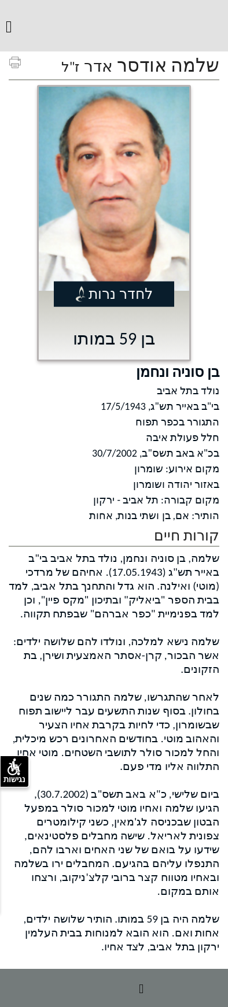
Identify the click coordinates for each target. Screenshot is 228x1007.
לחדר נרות (121, 293)
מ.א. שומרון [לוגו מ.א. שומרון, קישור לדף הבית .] (113, 22)
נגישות (14, 771)
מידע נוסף (114, 987)
